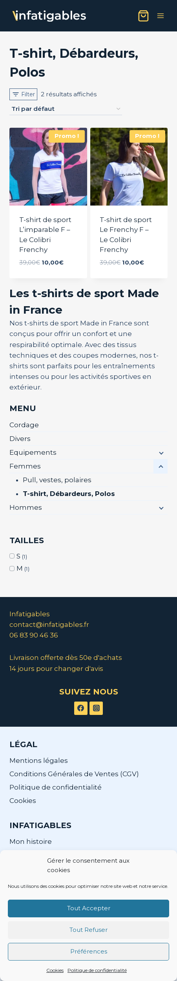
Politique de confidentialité (97, 970)
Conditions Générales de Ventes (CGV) (74, 774)
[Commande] (65, 109)
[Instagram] (96, 708)
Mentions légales (38, 760)
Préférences (88, 951)
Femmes (25, 466)
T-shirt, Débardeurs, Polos (69, 494)
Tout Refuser (88, 929)
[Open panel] (23, 94)
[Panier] (143, 16)
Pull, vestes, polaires (57, 480)
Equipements (33, 452)
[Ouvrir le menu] (160, 15)
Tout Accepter (88, 908)
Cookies (55, 970)
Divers (20, 439)
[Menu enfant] (160, 453)
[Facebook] (81, 708)
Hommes (25, 507)
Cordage (24, 425)
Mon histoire (30, 841)
